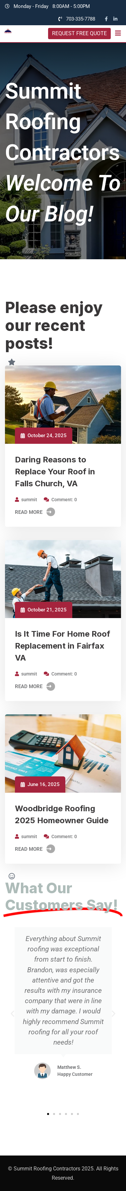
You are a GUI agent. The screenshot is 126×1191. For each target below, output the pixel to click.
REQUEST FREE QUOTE (79, 33)
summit (29, 499)
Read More (35, 512)
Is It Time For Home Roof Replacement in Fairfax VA (62, 646)
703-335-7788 (80, 19)
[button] (12, 1013)
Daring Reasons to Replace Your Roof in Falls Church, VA (55, 471)
